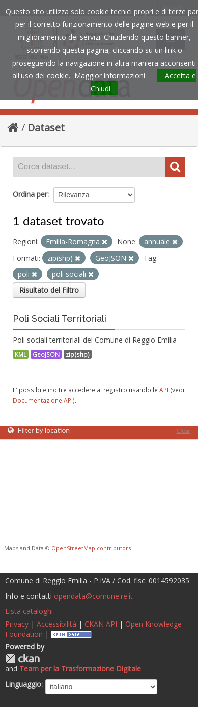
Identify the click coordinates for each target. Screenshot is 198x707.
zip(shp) (78, 354)
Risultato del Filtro (49, 290)
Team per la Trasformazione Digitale (80, 668)
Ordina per (30, 194)
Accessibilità (56, 624)
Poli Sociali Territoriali (59, 318)
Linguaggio (23, 684)
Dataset (46, 127)
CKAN (22, 658)
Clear (183, 430)
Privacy (17, 624)
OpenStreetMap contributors (91, 548)
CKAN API (100, 624)
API (163, 390)
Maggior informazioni (109, 75)
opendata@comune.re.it (93, 596)
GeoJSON (46, 354)
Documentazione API (43, 400)
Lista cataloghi (29, 611)
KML (20, 354)
